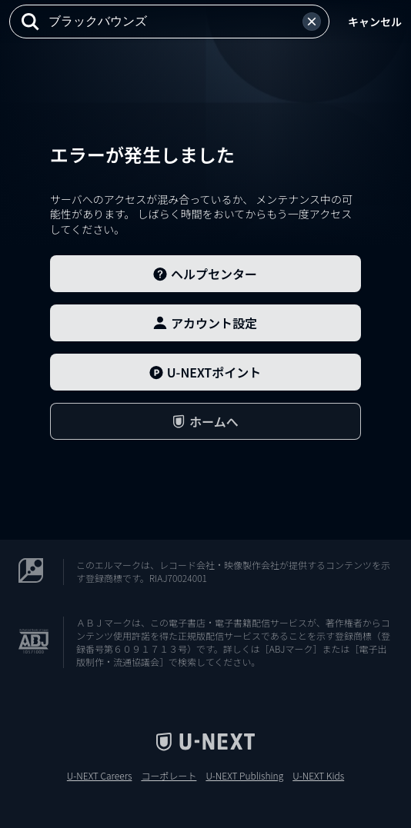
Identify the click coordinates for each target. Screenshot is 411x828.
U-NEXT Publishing (244, 776)
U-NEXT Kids (318, 776)
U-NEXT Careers (99, 776)
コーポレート (168, 776)
